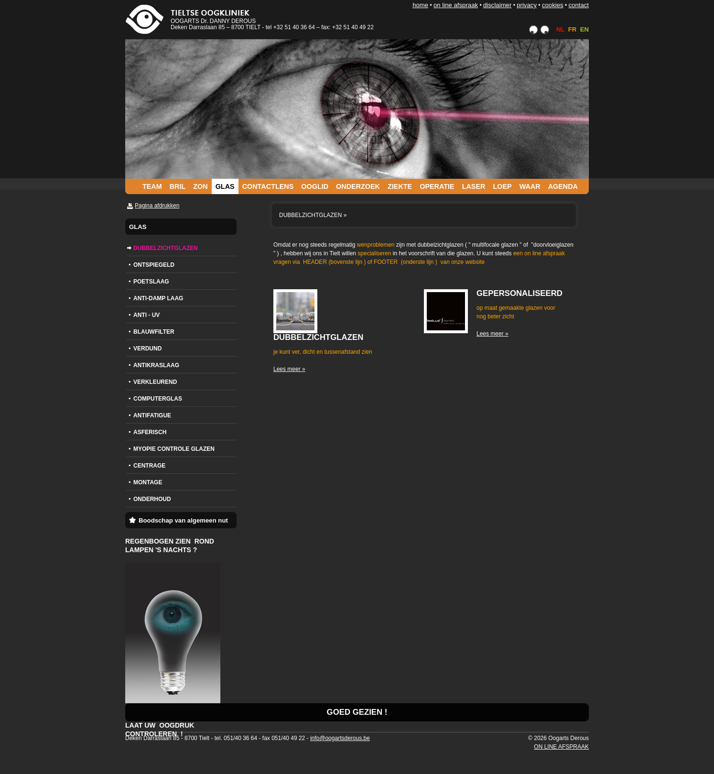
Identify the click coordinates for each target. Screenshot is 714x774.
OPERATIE (437, 186)
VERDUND (147, 348)
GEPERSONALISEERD (519, 293)
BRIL (178, 186)
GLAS (225, 186)
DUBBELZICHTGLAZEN (165, 248)
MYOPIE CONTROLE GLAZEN (174, 449)
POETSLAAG (151, 281)
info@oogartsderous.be (340, 738)
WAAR (530, 186)
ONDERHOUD (152, 499)
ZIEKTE (400, 186)
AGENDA (563, 186)
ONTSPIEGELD (153, 265)
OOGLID (314, 186)
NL (560, 29)
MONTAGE (147, 482)
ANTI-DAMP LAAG (158, 298)
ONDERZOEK (358, 186)
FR (572, 29)
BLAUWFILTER (153, 331)
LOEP (502, 186)
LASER (474, 186)
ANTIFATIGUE (152, 415)
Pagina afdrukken (157, 205)
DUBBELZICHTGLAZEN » (312, 215)
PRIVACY (527, 5)
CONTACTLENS (268, 186)
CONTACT (578, 5)
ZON (200, 186)
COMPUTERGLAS (157, 398)
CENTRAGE (149, 465)
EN (584, 29)
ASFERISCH (149, 432)
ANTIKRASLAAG (156, 365)
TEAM (152, 186)
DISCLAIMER (497, 5)
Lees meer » (289, 369)
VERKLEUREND (155, 382)
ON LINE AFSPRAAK (455, 5)
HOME (420, 5)
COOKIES (552, 5)
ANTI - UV (146, 315)
